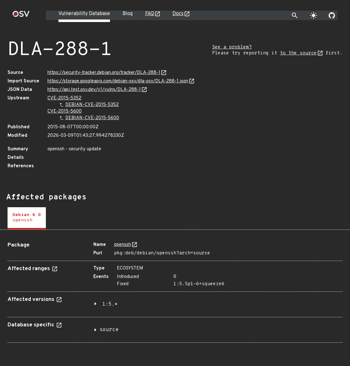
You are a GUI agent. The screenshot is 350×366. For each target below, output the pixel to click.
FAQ (149, 14)
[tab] (27, 218)
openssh (122, 245)
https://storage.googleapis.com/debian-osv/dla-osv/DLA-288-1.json (117, 81)
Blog (128, 14)
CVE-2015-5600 (64, 111)
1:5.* (110, 304)
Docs (177, 14)
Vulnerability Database (84, 14)
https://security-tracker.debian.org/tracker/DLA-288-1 (103, 73)
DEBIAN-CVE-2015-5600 (92, 118)
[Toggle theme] (313, 15)
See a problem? (232, 47)
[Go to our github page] (332, 15)
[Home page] (21, 16)
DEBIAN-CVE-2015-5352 (92, 105)
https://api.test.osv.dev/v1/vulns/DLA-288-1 (94, 90)
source (109, 330)
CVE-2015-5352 (64, 98)
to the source (298, 53)
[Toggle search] (294, 15)
